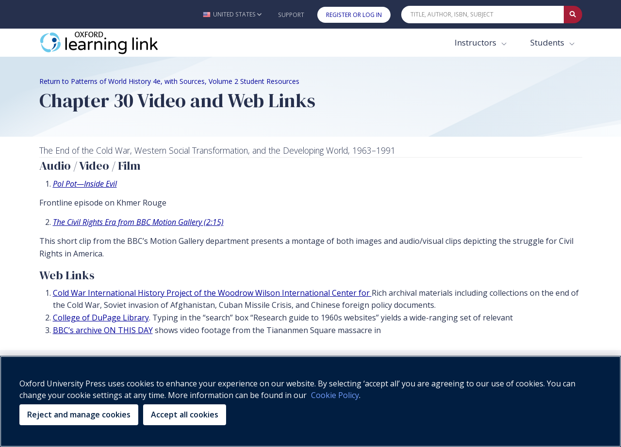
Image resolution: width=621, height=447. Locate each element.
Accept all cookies (184, 414)
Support (291, 15)
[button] (232, 14)
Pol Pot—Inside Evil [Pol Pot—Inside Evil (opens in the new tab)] (85, 183)
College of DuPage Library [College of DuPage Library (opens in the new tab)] (101, 317)
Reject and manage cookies (79, 414)
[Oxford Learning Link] (112, 43)
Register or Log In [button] (354, 15)
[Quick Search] (482, 14)
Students (548, 42)
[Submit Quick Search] (573, 14)
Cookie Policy (335, 395)
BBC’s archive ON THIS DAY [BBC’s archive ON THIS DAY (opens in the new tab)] (103, 330)
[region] (310, 401)
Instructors (476, 42)
